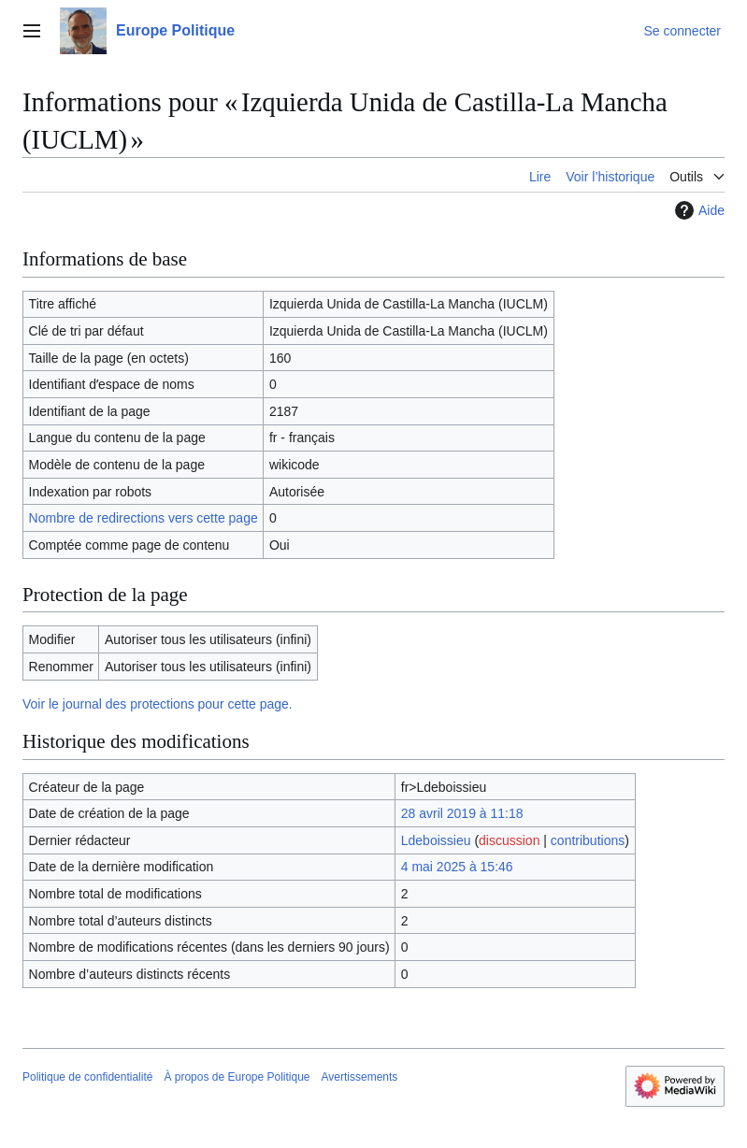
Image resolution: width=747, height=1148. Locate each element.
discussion (509, 840)
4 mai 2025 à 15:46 (457, 866)
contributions (588, 840)
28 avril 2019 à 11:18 (462, 813)
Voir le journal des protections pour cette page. (157, 703)
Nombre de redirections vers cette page (143, 517)
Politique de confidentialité (87, 1076)
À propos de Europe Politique (236, 1076)
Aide (697, 210)
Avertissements (360, 1076)
